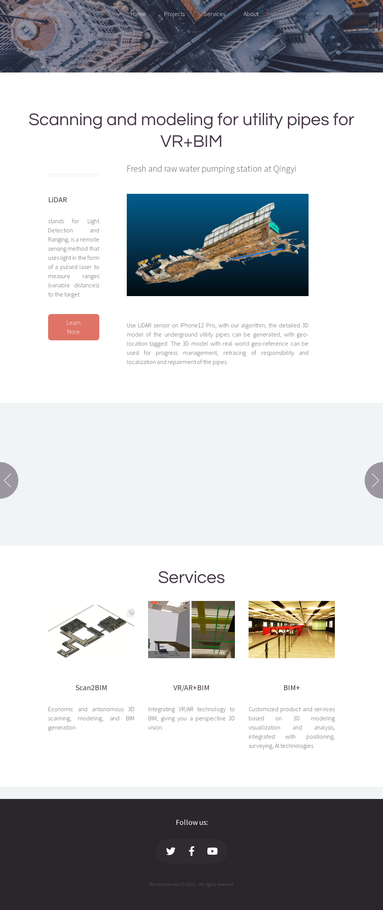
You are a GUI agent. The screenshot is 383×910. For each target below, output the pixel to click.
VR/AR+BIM (191, 687)
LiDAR (57, 199)
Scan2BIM (91, 687)
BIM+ (291, 687)
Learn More (73, 327)
